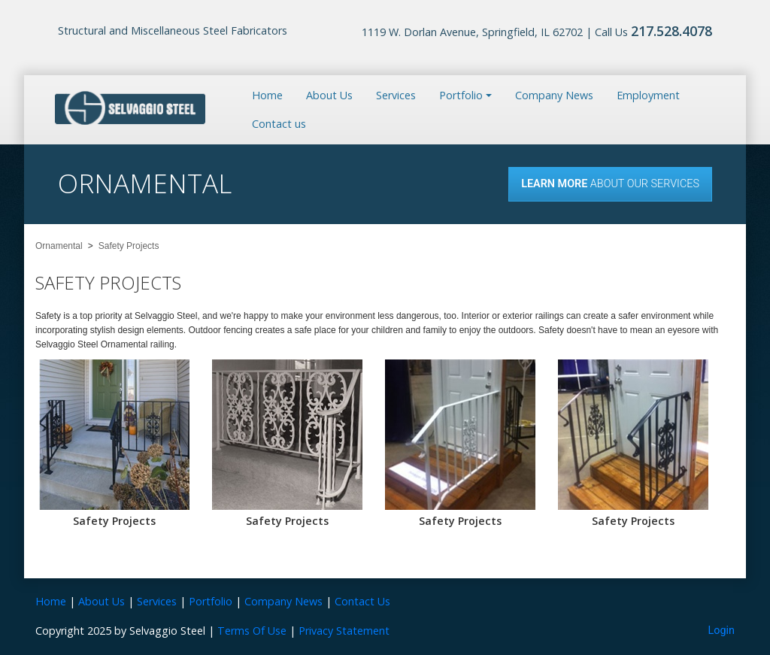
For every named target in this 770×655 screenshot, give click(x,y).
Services (396, 95)
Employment (648, 95)
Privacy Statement (344, 630)
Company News (554, 95)
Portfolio (210, 601)
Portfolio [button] (461, 95)
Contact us (279, 124)
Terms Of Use (251, 630)
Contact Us (362, 601)
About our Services (610, 183)
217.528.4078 (671, 31)
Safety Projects (114, 521)
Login (721, 630)
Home (267, 95)
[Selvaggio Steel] (130, 108)
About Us (329, 95)
